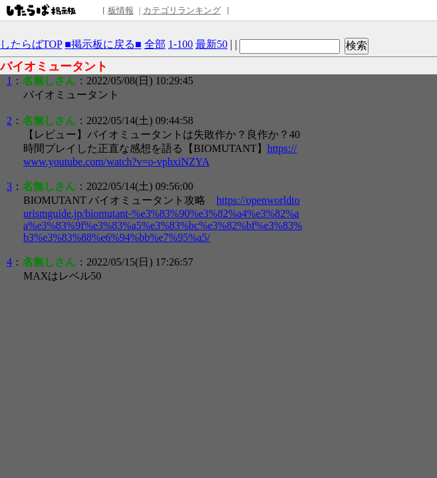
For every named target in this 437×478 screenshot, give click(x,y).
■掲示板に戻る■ (103, 44)
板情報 (121, 10)
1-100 (180, 44)
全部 (155, 44)
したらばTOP (31, 44)
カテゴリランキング (182, 10)
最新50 (211, 44)
